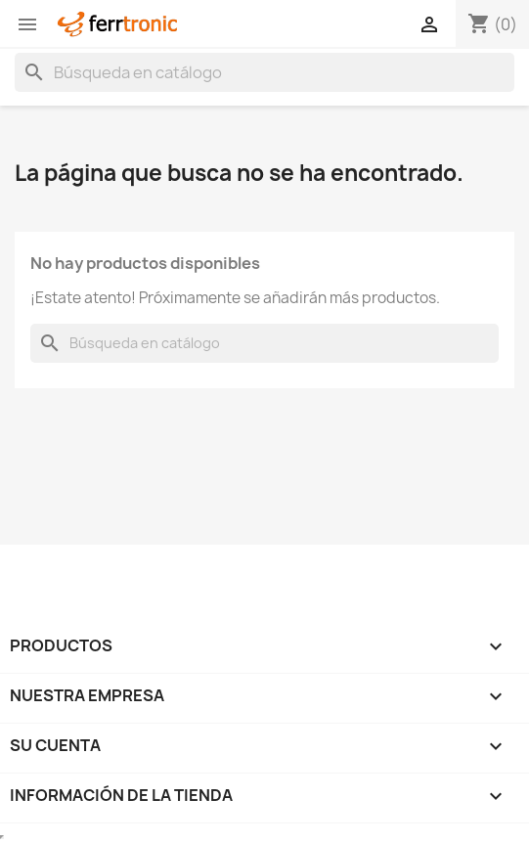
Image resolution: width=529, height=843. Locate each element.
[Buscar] (264, 72)
